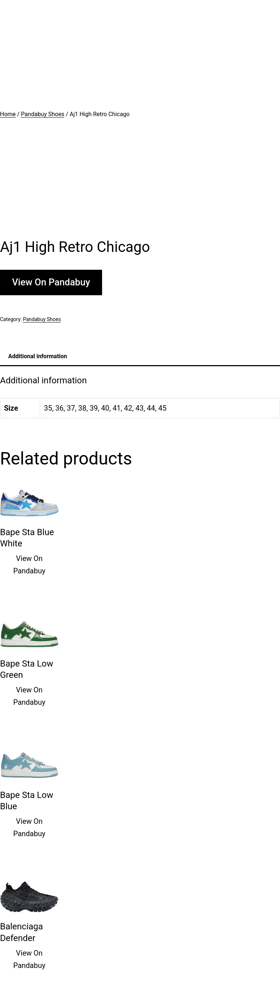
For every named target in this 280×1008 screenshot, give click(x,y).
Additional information (37, 356)
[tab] (37, 356)
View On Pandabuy (51, 282)
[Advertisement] (140, 55)
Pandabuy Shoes (43, 114)
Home (8, 114)
